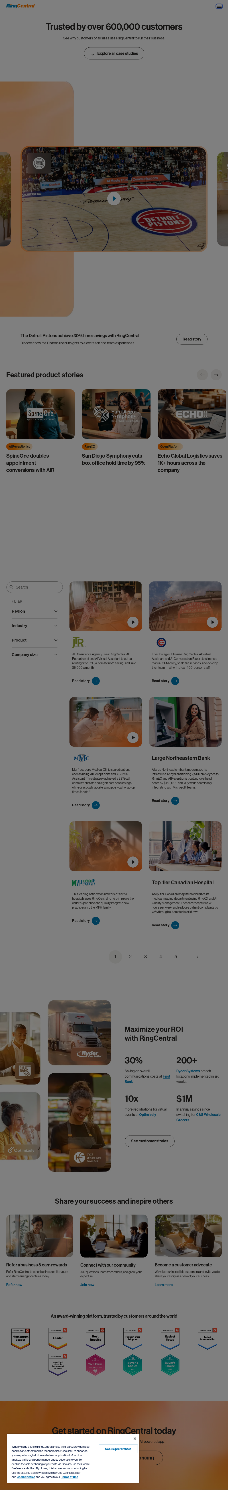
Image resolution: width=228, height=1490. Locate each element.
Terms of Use (69, 1477)
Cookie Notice (26, 1477)
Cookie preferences (118, 1449)
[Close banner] (135, 1438)
